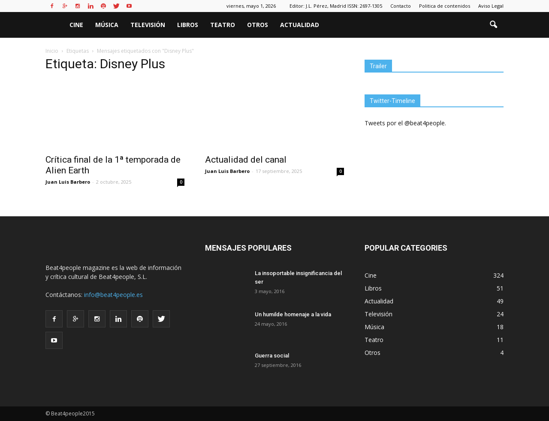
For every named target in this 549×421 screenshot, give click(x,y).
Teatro (222, 25)
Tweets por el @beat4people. (405, 123)
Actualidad (299, 25)
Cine (76, 25)
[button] (493, 25)
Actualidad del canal (246, 159)
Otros (257, 25)
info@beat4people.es (113, 295)
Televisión (147, 25)
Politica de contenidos (444, 6)
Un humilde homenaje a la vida (293, 314)
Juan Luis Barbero (67, 182)
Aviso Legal (491, 6)
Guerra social (272, 355)
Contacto (400, 6)
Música (106, 25)
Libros (187, 25)
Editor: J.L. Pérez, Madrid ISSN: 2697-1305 (336, 6)
